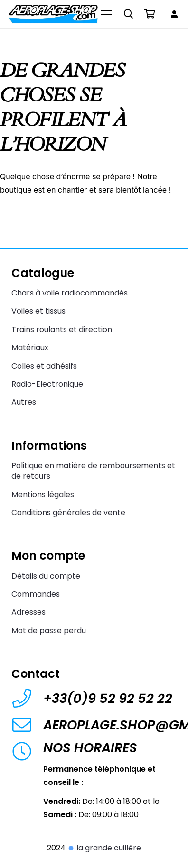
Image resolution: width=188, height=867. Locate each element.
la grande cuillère (104, 847)
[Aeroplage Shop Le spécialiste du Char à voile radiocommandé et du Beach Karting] (53, 14)
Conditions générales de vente (68, 512)
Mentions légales (42, 494)
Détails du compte (45, 576)
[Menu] (107, 14)
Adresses (28, 612)
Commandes (35, 594)
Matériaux (29, 347)
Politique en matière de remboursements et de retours (93, 470)
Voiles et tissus (38, 310)
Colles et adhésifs (44, 365)
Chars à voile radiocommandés (69, 292)
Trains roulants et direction (61, 329)
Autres (23, 402)
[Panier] (149, 14)
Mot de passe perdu (48, 630)
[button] (128, 14)
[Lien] (175, 14)
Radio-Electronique (47, 383)
